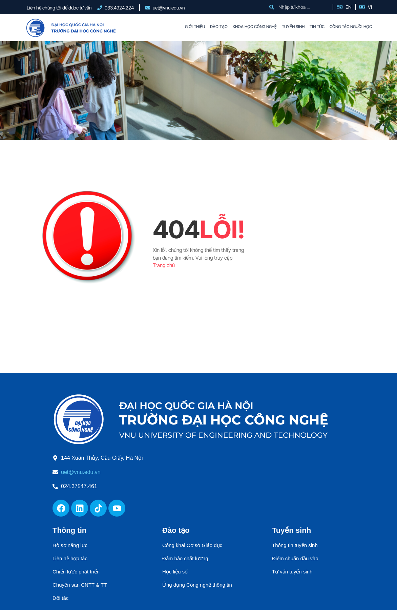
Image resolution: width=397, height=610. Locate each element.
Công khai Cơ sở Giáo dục (192, 545)
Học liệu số (175, 571)
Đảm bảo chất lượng (185, 558)
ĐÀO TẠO (219, 26)
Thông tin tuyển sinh (295, 545)
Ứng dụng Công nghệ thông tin (197, 585)
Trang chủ (164, 265)
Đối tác (60, 598)
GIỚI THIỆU (195, 26)
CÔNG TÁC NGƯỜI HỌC (351, 26)
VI (370, 7)
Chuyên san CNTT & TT (80, 585)
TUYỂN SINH (293, 26)
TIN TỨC (317, 26)
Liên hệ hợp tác (70, 558)
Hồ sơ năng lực (70, 545)
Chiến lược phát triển (76, 571)
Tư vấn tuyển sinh (292, 571)
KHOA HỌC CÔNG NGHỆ (255, 26)
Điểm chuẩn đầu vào (295, 558)
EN (349, 7)
